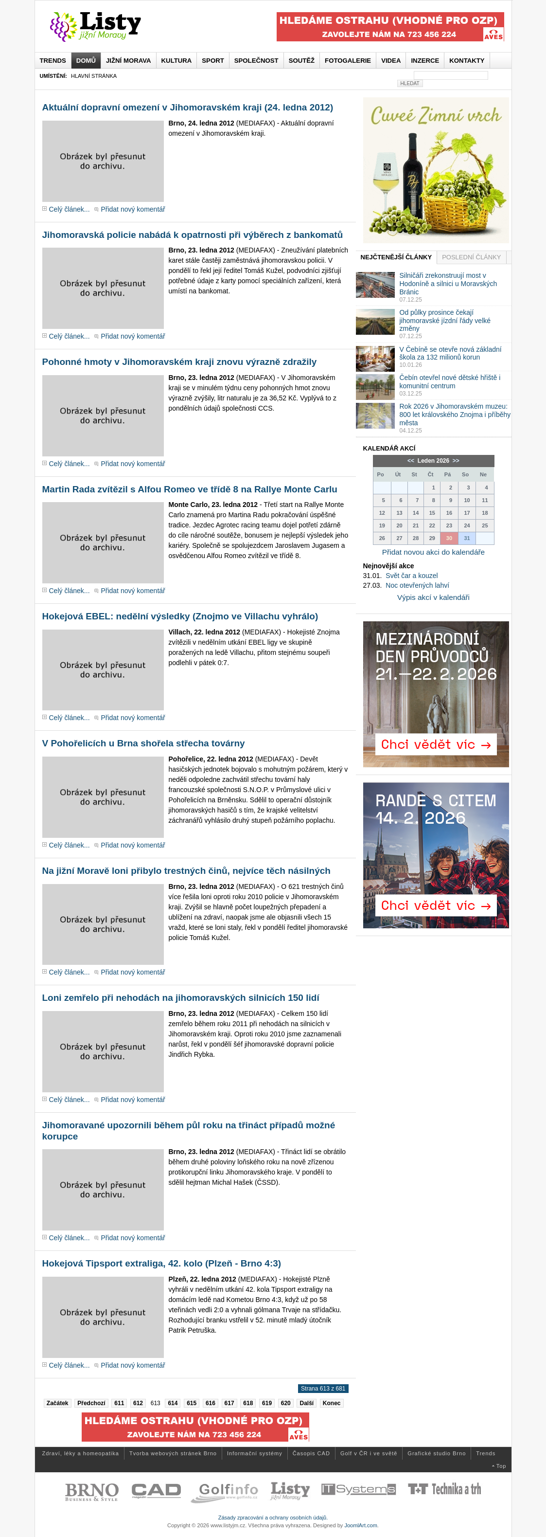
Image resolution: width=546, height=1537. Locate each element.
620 (286, 1403)
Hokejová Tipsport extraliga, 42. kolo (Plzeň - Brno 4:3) (162, 1263)
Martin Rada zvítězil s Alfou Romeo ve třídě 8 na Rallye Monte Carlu (189, 489)
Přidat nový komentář (133, 209)
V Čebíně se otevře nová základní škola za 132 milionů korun (451, 353)
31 (467, 538)
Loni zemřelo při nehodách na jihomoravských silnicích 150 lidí (180, 998)
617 (229, 1403)
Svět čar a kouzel (412, 575)
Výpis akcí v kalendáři (433, 597)
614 (172, 1403)
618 (248, 1403)
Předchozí (91, 1403)
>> (455, 460)
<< (411, 460)
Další (306, 1403)
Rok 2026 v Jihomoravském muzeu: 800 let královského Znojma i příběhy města (455, 414)
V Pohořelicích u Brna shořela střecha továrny (143, 743)
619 (267, 1403)
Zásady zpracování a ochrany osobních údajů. (273, 1517)
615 (191, 1403)
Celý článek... (69, 209)
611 (119, 1403)
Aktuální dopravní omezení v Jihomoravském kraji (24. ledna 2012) (188, 107)
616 (210, 1403)
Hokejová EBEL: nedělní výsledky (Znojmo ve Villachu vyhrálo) (180, 616)
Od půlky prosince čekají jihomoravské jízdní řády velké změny (445, 320)
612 (138, 1403)
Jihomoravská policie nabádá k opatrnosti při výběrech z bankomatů (192, 235)
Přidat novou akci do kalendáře (433, 552)
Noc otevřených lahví (417, 585)
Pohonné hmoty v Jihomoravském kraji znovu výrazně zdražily (179, 362)
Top (501, 1466)
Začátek (58, 1403)
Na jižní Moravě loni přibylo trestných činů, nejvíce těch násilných (186, 871)
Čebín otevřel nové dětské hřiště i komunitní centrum (450, 382)
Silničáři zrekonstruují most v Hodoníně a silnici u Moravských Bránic (448, 283)
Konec (332, 1403)
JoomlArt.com (360, 1525)
